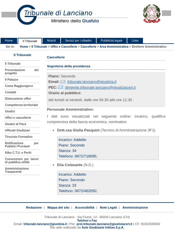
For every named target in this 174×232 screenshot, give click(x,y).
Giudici (10, 111)
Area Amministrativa (114, 46)
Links (135, 40)
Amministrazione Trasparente (17, 170)
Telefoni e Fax (87, 220)
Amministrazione (135, 207)
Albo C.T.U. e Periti (18, 152)
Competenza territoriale (21, 105)
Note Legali (108, 207)
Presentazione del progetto (22, 71)
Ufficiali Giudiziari (17, 130)
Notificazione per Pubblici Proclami (22, 145)
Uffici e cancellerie (18, 117)
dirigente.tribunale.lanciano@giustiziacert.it (100, 87)
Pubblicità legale (112, 40)
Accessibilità (84, 207)
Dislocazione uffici (18, 98)
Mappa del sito (58, 207)
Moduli (51, 40)
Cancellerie (89, 46)
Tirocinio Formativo (18, 136)
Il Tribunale (30, 41)
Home (9, 40)
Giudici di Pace (15, 124)
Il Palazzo (11, 79)
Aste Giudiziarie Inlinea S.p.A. (103, 227)
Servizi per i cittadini (78, 40)
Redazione (34, 207)
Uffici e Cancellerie (63, 46)
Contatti (10, 92)
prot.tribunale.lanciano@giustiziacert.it (104, 224)
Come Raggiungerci (19, 86)
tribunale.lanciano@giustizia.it (92, 81)
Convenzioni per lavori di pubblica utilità (22, 160)
